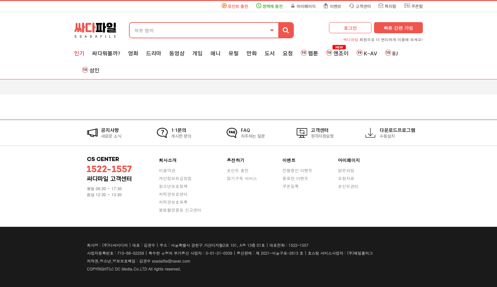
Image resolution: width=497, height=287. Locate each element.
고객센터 (363, 6)
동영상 (176, 53)
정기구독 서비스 (242, 178)
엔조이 (341, 53)
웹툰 (313, 53)
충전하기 (235, 160)
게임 (197, 53)
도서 (270, 53)
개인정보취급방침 (175, 178)
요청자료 (346, 178)
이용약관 (167, 170)
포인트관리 (348, 186)
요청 (288, 53)
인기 (79, 53)
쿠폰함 (417, 6)
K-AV (370, 53)
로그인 (350, 28)
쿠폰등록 (290, 186)
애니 (215, 53)
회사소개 (168, 160)
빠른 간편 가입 (398, 28)
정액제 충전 (272, 6)
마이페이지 (306, 6)
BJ (395, 53)
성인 (94, 70)
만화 (252, 53)
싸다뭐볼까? (106, 53)
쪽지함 (390, 6)
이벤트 (335, 6)
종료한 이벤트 (295, 178)
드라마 (153, 53)
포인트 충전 (238, 6)
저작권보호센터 (173, 194)
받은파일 (346, 170)
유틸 (234, 53)
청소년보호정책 (173, 186)
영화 (133, 53)
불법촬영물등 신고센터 (180, 210)
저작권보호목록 (173, 202)
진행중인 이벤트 (297, 170)
